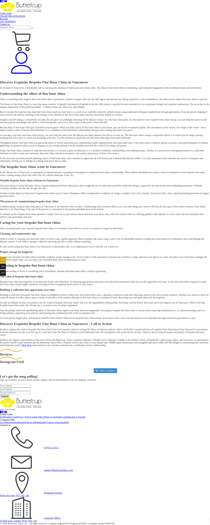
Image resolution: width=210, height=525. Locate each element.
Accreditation (6, 422)
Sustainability (62, 422)
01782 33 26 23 (51, 447)
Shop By (84, 77)
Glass (105, 77)
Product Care (11, 417)
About (16, 422)
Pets (63, 77)
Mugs (37, 77)
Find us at (29, 422)
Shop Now (27, 345)
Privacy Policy (24, 417)
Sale (3, 77)
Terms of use (50, 417)
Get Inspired (164, 77)
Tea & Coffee (50, 77)
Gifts (72, 77)
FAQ (2, 417)
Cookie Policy (37, 417)
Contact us (176, 77)
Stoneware (96, 77)
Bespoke (152, 77)
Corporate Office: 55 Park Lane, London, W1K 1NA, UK (30, 519)
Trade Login (116, 77)
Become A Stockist (76, 417)
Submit (4, 396)
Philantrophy (40, 422)
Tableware (26, 77)
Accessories (13, 77)
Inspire (22, 422)
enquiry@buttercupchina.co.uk (58, 470)
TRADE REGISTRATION (135, 77)
